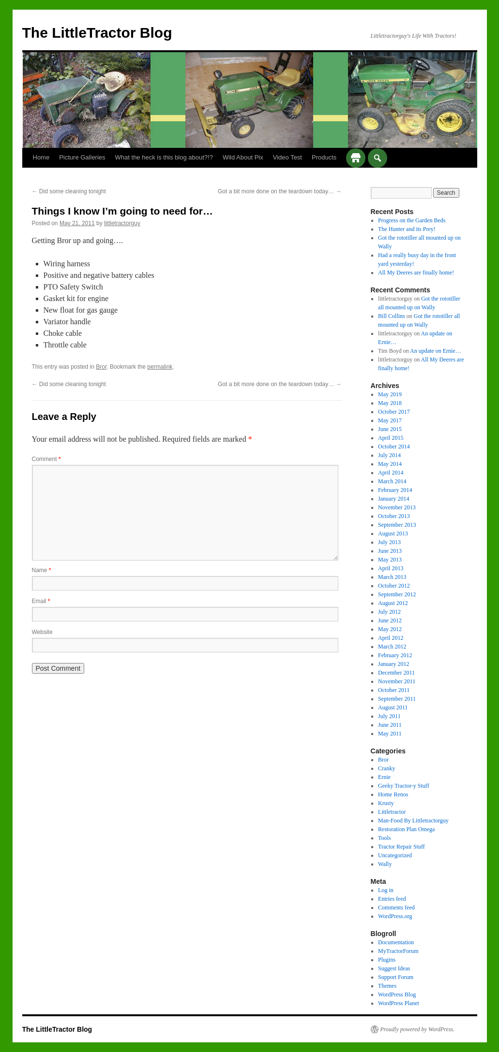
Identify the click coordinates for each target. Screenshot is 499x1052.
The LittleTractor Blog (97, 33)
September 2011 (397, 698)
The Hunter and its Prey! (407, 229)
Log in (385, 890)
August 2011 (393, 707)
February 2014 (395, 490)
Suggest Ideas (394, 968)
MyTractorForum (398, 951)
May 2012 (390, 629)
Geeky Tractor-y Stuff (403, 785)
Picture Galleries (82, 157)
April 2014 (390, 472)
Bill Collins (391, 316)
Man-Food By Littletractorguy (413, 820)
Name (41, 570)
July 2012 (389, 611)
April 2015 (390, 437)
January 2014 (393, 498)
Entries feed (392, 898)
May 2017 (390, 420)
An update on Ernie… (435, 350)
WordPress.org (395, 916)
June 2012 (390, 620)
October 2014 (394, 446)
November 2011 (396, 681)
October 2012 (394, 585)
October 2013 (394, 516)
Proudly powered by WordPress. (417, 1029)
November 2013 (397, 507)
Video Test (287, 157)
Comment (46, 459)
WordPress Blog (397, 994)
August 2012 (393, 603)
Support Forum (395, 977)
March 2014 (392, 481)
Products (324, 157)
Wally (385, 864)
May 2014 (390, 464)
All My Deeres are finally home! (416, 272)
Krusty (386, 803)
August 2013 (393, 533)
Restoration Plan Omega (406, 829)
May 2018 (390, 403)
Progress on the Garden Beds (411, 220)
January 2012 (393, 664)
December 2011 (396, 672)
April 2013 (390, 568)
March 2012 (392, 646)
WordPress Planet (398, 1003)
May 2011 (390, 733)
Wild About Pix (243, 157)
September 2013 (397, 524)
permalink (159, 366)
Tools (384, 838)
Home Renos (393, 794)
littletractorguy (122, 223)
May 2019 (390, 394)
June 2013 (390, 551)
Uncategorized (395, 855)
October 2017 (394, 411)
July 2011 (389, 716)
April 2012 (390, 637)
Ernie (384, 777)
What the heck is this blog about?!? (164, 157)
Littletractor (392, 811)
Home (41, 157)
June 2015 (390, 429)
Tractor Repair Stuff (401, 846)
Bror (101, 366)
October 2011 (393, 690)
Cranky (386, 768)
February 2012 (395, 655)
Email (41, 601)
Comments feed (396, 907)
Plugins (386, 959)
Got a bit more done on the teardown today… (279, 191)
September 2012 (397, 594)
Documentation (396, 942)
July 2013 (389, 542)
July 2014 (389, 455)
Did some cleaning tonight (69, 191)
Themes (387, 985)
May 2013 (390, 559)
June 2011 (390, 724)
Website (42, 632)
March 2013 (392, 577)
